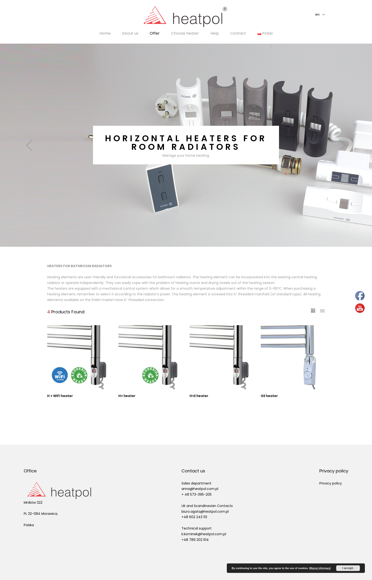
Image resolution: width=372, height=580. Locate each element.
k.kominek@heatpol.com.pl (203, 534)
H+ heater (126, 395)
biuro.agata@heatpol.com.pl (205, 511)
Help (214, 33)
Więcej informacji (320, 568)
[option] (186, 145)
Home (105, 33)
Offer (155, 33)
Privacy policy (330, 483)
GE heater (269, 395)
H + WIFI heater (60, 395)
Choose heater (185, 33)
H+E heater (199, 395)
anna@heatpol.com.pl (199, 488)
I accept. (348, 568)
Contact (238, 33)
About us (130, 33)
